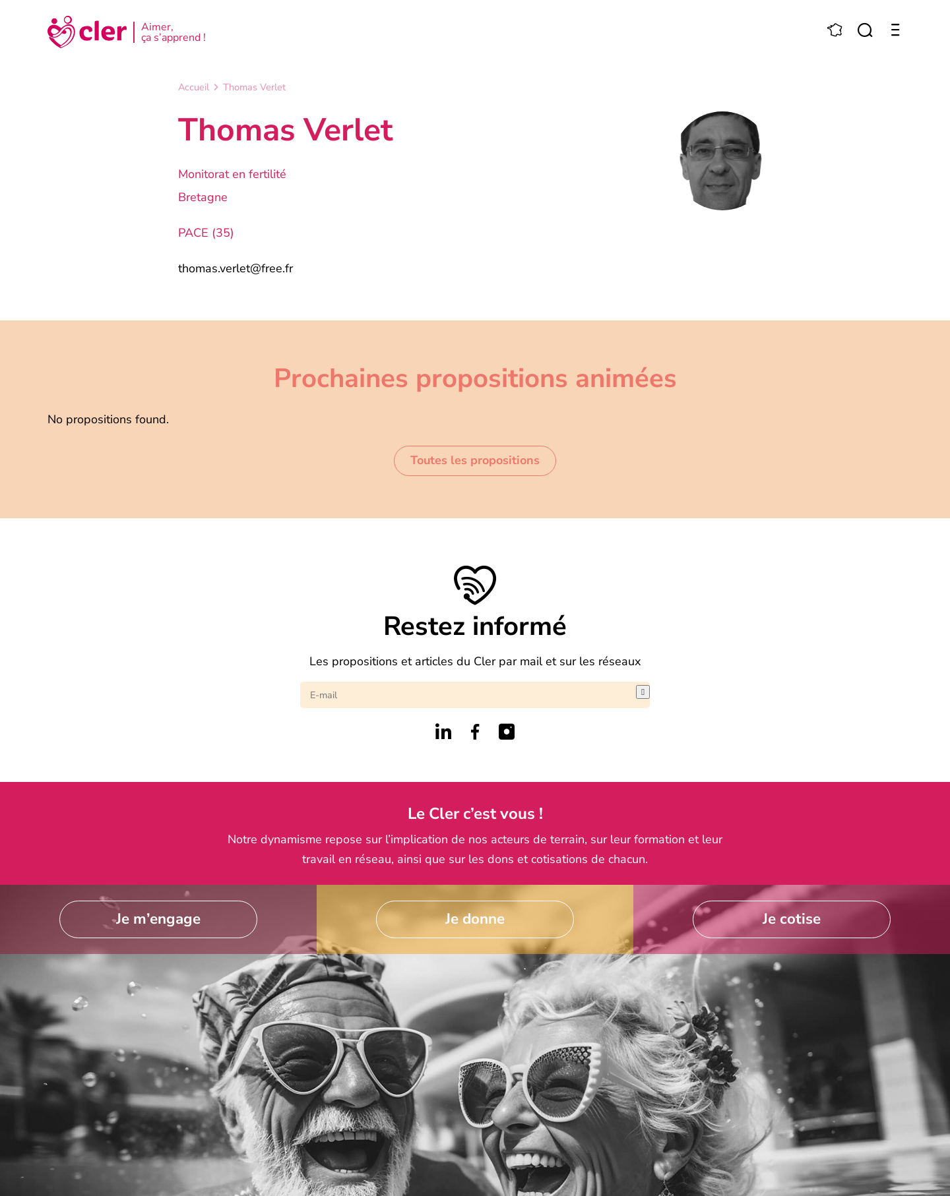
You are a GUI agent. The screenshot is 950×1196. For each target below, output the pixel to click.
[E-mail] (468, 695)
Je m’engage (158, 919)
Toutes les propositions (475, 460)
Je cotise (792, 919)
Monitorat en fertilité (232, 174)
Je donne (475, 919)
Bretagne (203, 197)
